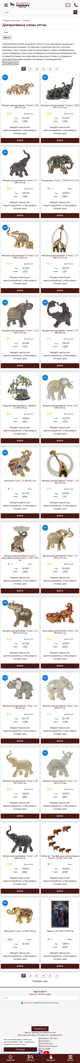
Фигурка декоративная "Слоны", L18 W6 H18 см (60, 482)
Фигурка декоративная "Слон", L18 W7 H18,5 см (19, 782)
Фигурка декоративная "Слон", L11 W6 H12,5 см (60, 782)
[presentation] (14, 1014)
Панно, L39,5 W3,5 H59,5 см (59, 931)
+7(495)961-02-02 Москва (41, 1043)
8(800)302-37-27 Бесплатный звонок (42, 1046)
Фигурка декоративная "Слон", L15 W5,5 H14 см (60, 557)
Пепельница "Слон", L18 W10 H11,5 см (60, 180)
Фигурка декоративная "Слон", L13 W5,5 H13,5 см (19, 632)
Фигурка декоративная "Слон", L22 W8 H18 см (60, 407)
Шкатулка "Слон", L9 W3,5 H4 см (20, 931)
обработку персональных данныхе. (46, 1003)
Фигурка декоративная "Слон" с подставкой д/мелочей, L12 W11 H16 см (20, 558)
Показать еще (40, 981)
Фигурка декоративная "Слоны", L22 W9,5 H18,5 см (20, 256)
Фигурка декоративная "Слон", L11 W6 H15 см (19, 181)
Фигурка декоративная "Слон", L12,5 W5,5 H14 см (20, 332)
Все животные (10, 63)
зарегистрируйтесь (12, 130)
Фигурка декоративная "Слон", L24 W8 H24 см (19, 857)
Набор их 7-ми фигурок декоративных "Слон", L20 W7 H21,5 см (60, 857)
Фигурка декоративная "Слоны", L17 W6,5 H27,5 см (60, 256)
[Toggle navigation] (6, 5)
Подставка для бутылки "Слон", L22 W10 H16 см (60, 632)
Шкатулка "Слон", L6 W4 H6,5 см (20, 481)
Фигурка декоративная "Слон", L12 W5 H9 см (19, 707)
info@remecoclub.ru (41, 1041)
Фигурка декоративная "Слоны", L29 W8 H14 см (20, 106)
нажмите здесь (20, 1044)
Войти (20, 140)
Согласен (20, 1049)
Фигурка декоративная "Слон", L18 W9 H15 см (60, 707)
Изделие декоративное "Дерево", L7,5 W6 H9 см (20, 407)
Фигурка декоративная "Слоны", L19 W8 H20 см (60, 332)
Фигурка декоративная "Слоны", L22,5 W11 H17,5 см (60, 106)
